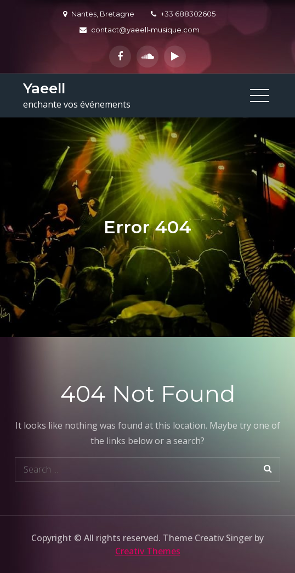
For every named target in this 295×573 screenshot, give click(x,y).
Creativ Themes (147, 551)
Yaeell (44, 88)
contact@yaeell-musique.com (140, 29)
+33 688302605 (183, 13)
